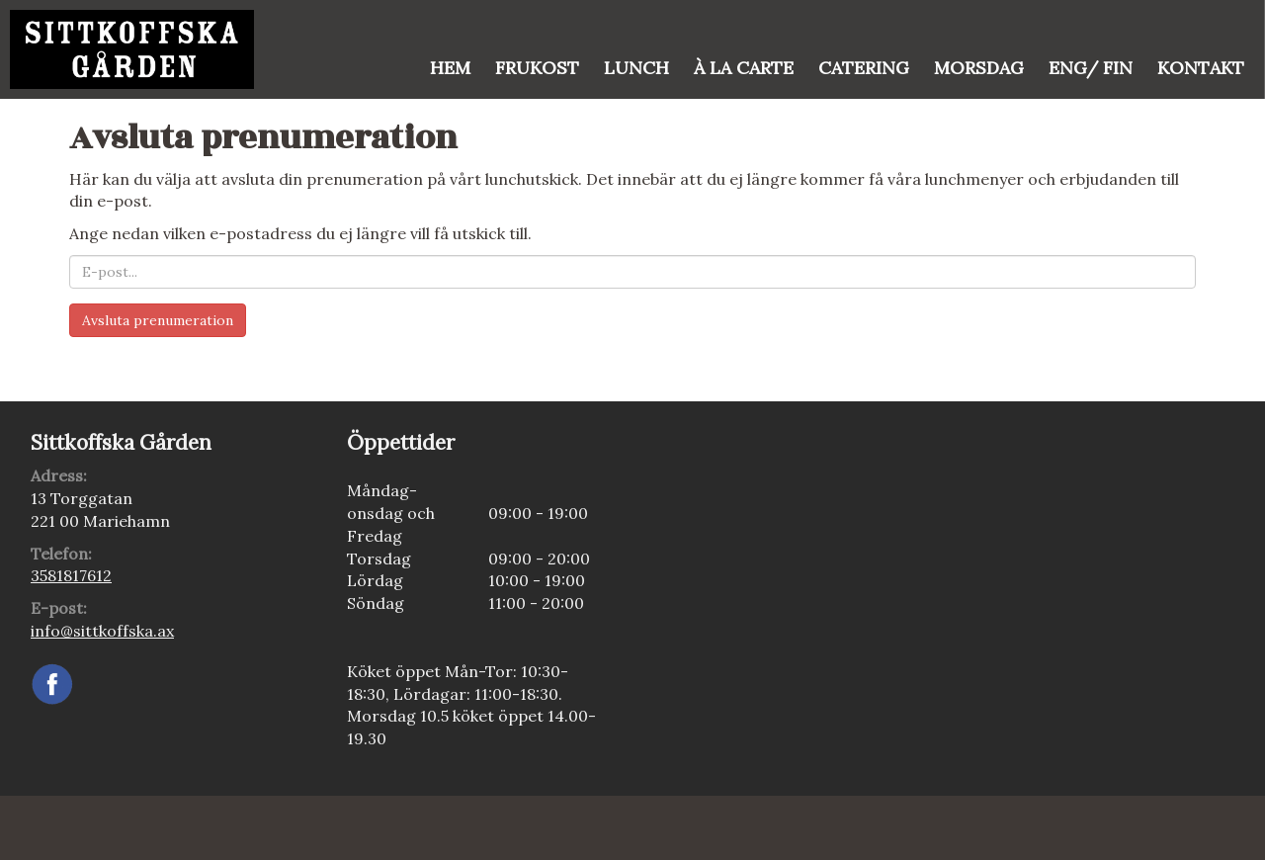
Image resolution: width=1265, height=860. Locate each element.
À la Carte (744, 67)
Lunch (636, 67)
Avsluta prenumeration (157, 320)
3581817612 (71, 575)
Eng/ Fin (1091, 67)
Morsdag (979, 67)
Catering (863, 67)
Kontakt (1200, 67)
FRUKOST (537, 67)
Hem (450, 67)
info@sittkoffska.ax (102, 631)
